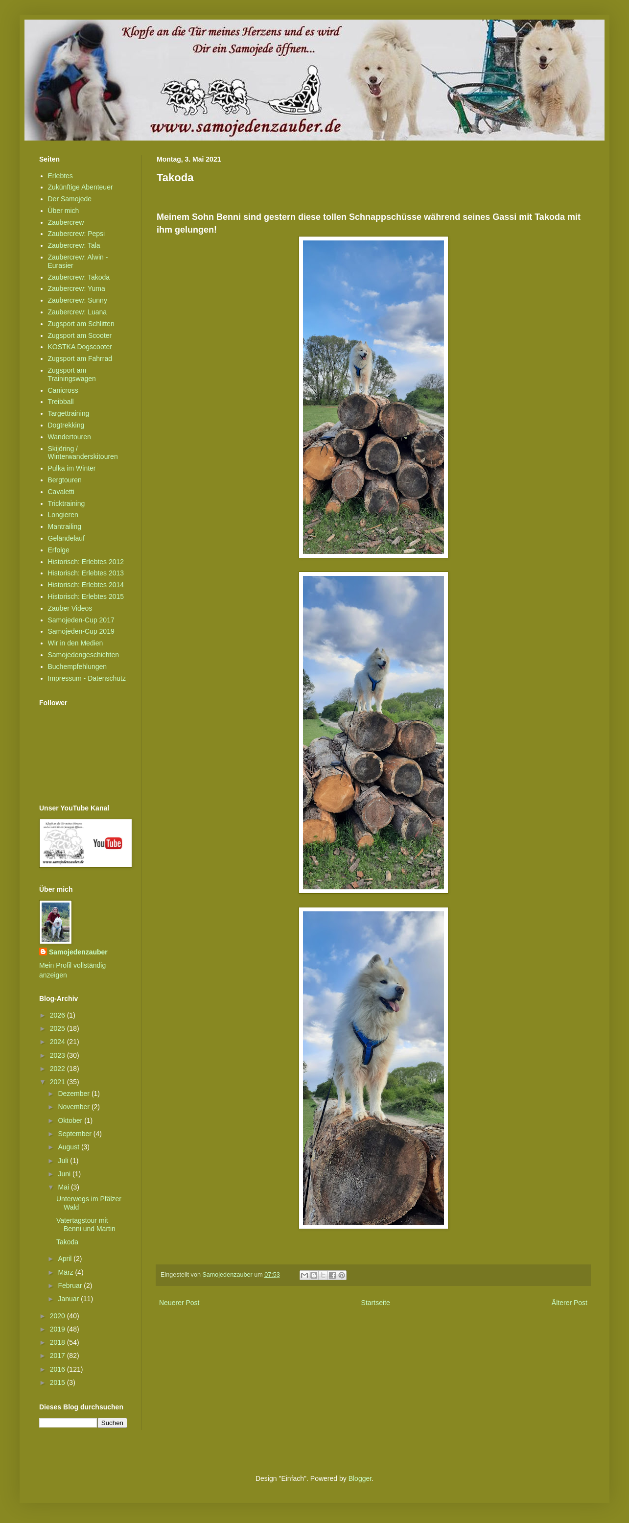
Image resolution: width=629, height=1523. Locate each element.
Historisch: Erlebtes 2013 (86, 573)
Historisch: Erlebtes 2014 (86, 585)
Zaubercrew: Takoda (79, 277)
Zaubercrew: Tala (74, 245)
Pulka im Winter (72, 468)
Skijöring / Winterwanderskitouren (83, 453)
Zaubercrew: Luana (77, 312)
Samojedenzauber (78, 952)
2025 (58, 1028)
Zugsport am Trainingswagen (72, 374)
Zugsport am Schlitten (81, 324)
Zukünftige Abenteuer (80, 187)
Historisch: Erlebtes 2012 (86, 562)
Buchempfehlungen (77, 666)
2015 (58, 1382)
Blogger (360, 1478)
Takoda (67, 1242)
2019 (58, 1329)
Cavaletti (61, 492)
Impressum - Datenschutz (87, 678)
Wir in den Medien (75, 643)
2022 (58, 1068)
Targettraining (69, 413)
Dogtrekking (66, 425)
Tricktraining (66, 503)
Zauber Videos (70, 608)
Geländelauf (66, 538)
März (66, 1272)
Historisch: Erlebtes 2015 (86, 596)
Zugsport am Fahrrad (80, 358)
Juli (64, 1161)
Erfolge (59, 550)
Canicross (63, 390)
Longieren (63, 515)
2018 (58, 1342)
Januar (69, 1299)
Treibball (61, 401)
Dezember (74, 1093)
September (75, 1134)
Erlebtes (60, 176)
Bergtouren (65, 480)
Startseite (375, 1303)
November (74, 1107)
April (65, 1258)
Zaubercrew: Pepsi (76, 234)
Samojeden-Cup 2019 (81, 631)
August (69, 1147)
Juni (65, 1174)
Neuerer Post (179, 1303)
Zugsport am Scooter (80, 335)
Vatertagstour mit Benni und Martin (86, 1224)
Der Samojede (70, 199)
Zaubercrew (66, 222)
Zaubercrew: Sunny (77, 300)
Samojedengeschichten (83, 655)
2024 (58, 1042)
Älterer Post (569, 1303)
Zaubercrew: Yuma (76, 288)
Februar (71, 1285)
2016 (58, 1369)
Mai (64, 1187)
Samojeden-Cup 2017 (81, 620)
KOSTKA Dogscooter (80, 347)
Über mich (63, 210)
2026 (58, 1015)
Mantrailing (64, 526)
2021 (58, 1082)
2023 (58, 1055)
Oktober (71, 1120)
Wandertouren (69, 437)
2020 (58, 1316)
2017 (58, 1355)
